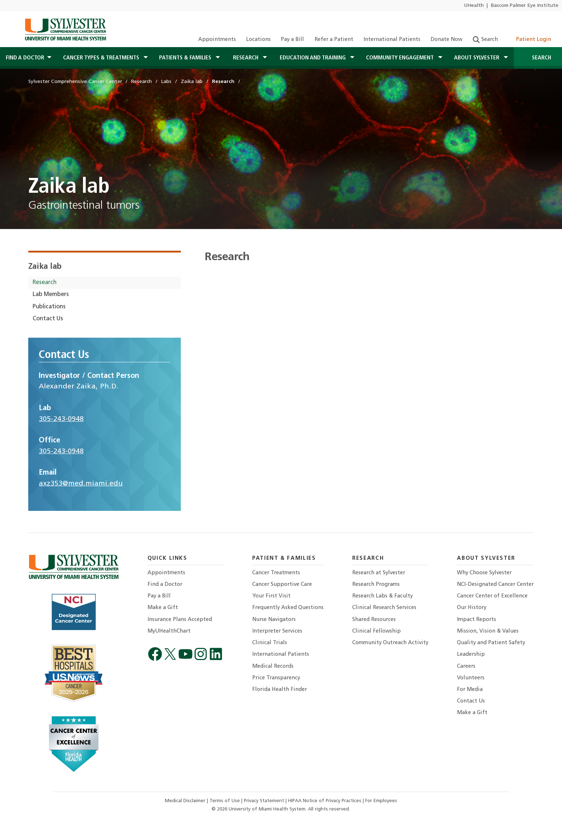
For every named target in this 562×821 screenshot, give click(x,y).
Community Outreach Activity (390, 643)
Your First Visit (271, 596)
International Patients (391, 39)
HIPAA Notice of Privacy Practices (325, 801)
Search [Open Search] (538, 58)
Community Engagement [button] (400, 58)
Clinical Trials (269, 643)
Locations (258, 39)
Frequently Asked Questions (288, 607)
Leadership (471, 654)
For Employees (381, 801)
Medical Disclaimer (186, 801)
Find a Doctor (164, 584)
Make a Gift (162, 607)
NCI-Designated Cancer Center (495, 584)
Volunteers (470, 678)
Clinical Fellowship (376, 631)
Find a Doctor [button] (25, 58)
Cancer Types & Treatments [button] (102, 58)
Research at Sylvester (378, 573)
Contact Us (48, 319)
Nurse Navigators (274, 619)
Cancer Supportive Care (282, 584)
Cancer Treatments (276, 573)
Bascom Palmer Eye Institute (524, 5)
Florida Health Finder (279, 689)
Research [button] (246, 58)
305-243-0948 (61, 419)
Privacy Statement (265, 801)
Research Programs (376, 584)
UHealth (474, 5)
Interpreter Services (277, 631)
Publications (49, 307)
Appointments (217, 39)
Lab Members (51, 294)
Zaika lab (45, 267)
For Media (470, 689)
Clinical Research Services (384, 607)
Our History (471, 607)
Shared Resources (374, 619)
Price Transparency (276, 678)
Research (45, 283)
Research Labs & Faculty (382, 596)
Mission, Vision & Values (488, 631)
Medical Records (273, 666)
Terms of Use (225, 801)
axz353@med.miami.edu (81, 483)
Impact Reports (476, 619)
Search (485, 39)
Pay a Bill (292, 39)
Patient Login (529, 39)
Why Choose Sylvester (484, 573)
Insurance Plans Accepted (179, 619)
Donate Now (446, 39)
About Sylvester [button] (477, 58)
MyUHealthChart (169, 631)
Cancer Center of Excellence (492, 596)
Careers (466, 666)
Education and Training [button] (313, 58)
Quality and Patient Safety (491, 643)
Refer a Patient (334, 39)
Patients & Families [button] (186, 58)
